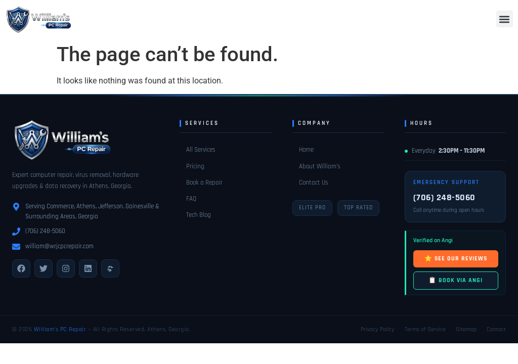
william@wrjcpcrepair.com (59, 246)
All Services (200, 150)
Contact (496, 329)
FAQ (191, 199)
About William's (319, 166)
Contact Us (313, 182)
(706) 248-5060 (45, 231)
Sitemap (466, 329)
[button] (504, 19)
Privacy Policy (378, 329)
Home (306, 150)
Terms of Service (425, 329)
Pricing (195, 166)
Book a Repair (204, 182)
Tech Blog (198, 215)
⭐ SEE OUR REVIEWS (455, 258)
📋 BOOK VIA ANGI (455, 280)
